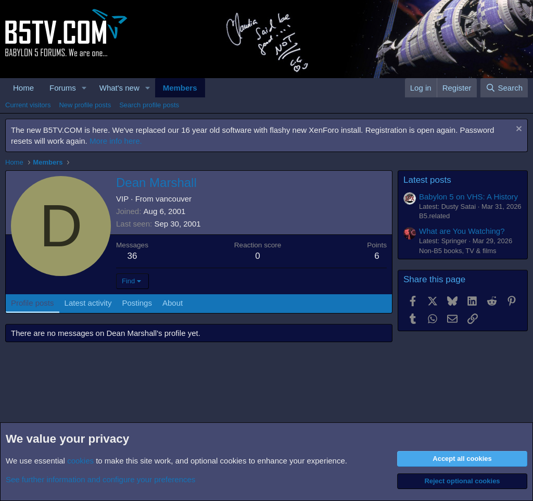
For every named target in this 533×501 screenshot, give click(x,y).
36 (132, 256)
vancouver (174, 198)
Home (23, 87)
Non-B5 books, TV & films (458, 251)
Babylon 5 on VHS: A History (468, 196)
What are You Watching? (462, 231)
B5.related (434, 216)
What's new (119, 87)
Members (180, 87)
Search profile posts (149, 105)
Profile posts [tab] (32, 302)
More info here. (116, 140)
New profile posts (85, 105)
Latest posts (427, 180)
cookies (80, 460)
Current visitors (27, 105)
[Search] (504, 87)
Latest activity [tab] (88, 302)
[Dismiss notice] (517, 129)
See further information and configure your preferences (100, 479)
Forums (62, 87)
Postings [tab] (137, 302)
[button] (84, 87)
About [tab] (172, 302)
